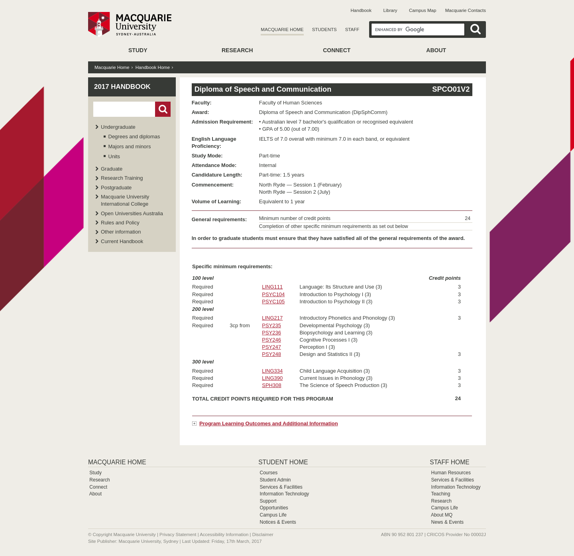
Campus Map (422, 10)
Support (267, 501)
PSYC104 (273, 294)
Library (390, 10)
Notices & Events (277, 522)
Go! (163, 109)
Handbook (361, 10)
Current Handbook (122, 241)
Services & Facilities (280, 487)
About (436, 50)
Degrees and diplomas (134, 136)
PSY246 (271, 340)
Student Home (283, 462)
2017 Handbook (122, 86)
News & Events (447, 522)
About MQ (441, 515)
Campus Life (272, 515)
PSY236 (271, 333)
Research (237, 50)
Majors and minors (129, 146)
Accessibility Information (224, 534)
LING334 (272, 371)
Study (137, 50)
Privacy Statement (177, 534)
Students (324, 29)
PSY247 (271, 347)
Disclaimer (262, 534)
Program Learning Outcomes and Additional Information (268, 423)
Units (114, 156)
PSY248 (271, 354)
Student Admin (275, 480)
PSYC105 (273, 302)
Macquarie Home (282, 29)
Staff (352, 29)
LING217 (272, 318)
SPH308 (271, 385)
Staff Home (449, 462)
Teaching (440, 494)
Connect (336, 50)
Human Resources (451, 472)
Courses (268, 472)
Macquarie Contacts (465, 10)
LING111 (272, 287)
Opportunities (273, 508)
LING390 (272, 378)
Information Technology (284, 494)
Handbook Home (153, 67)
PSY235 (271, 325)
